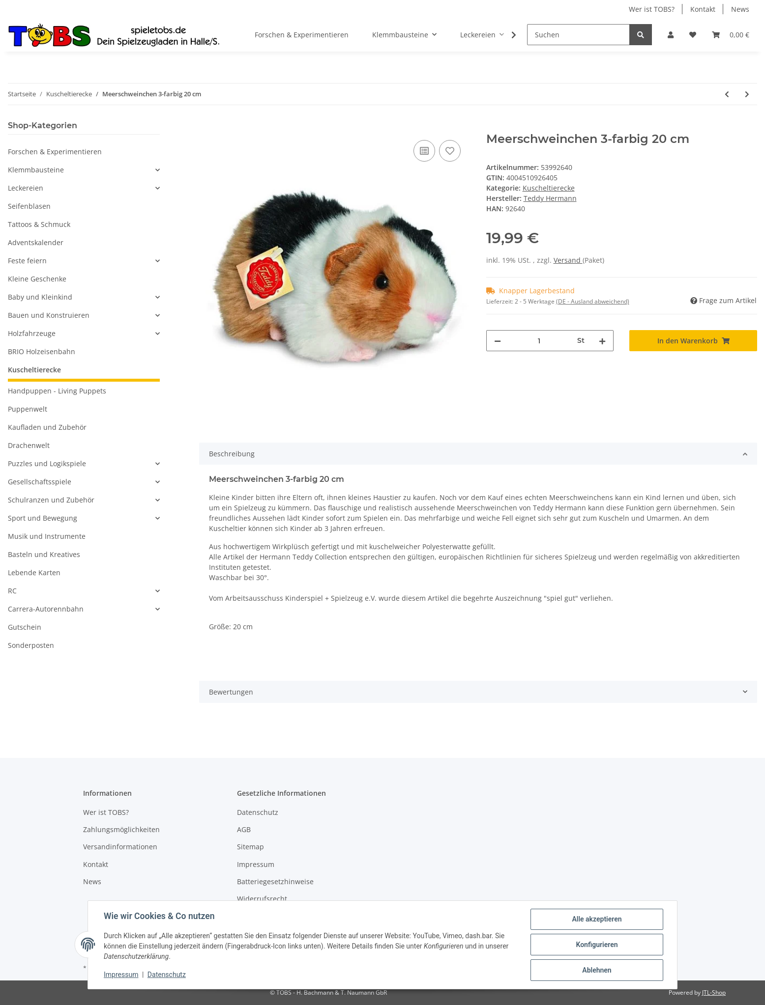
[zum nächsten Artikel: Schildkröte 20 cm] (747, 94)
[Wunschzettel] (692, 35)
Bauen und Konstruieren (48, 315)
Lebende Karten (34, 572)
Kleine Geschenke (37, 278)
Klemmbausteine (36, 169)
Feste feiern (27, 260)
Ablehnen (596, 970)
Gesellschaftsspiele (39, 481)
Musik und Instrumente (47, 536)
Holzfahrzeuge (32, 333)
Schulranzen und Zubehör (51, 499)
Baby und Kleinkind (40, 297)
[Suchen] (578, 34)
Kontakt (702, 9)
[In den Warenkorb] (207, 126)
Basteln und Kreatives (44, 554)
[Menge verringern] (497, 341)
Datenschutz (257, 812)
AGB (244, 829)
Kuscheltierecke (549, 188)
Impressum (255, 864)
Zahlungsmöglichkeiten (121, 829)
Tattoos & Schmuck (39, 224)
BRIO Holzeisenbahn (41, 351)
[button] (670, 35)
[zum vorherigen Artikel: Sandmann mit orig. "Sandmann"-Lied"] (727, 94)
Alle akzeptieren (596, 919)
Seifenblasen (29, 206)
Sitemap (250, 846)
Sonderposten (31, 645)
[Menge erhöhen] (602, 341)
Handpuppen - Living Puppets (57, 390)
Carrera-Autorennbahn (46, 609)
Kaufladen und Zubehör (47, 427)
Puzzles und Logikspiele (47, 463)
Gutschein (24, 627)
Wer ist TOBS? (652, 9)
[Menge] (539, 341)
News (740, 9)
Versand (568, 260)
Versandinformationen (120, 846)
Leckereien (25, 188)
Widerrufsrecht (262, 898)
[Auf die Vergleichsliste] (424, 151)
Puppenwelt (27, 409)
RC (12, 590)
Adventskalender (35, 242)
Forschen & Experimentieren (55, 151)
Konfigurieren (597, 945)
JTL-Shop (714, 992)
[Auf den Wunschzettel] (450, 151)
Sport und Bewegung (42, 518)
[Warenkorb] (730, 35)
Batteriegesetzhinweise (275, 881)
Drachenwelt (29, 445)
